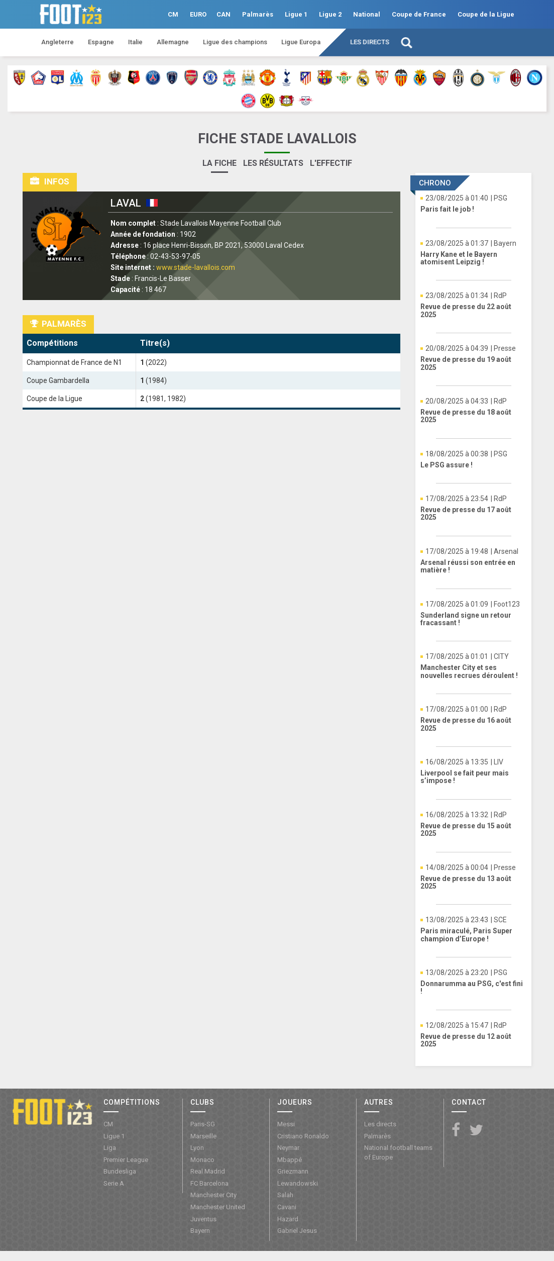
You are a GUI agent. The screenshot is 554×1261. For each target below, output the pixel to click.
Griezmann (292, 1171)
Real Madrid (207, 1171)
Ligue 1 (296, 14)
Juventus (203, 1219)
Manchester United (217, 1207)
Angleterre (57, 42)
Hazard (287, 1219)
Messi (286, 1124)
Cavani (286, 1207)
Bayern (200, 1230)
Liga (109, 1147)
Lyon (197, 1147)
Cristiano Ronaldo (303, 1136)
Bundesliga (119, 1171)
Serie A (113, 1183)
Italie (135, 42)
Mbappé (289, 1159)
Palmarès (257, 14)
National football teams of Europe (398, 1152)
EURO (198, 14)
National (366, 14)
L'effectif (331, 163)
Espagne (101, 42)
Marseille (203, 1136)
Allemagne (173, 42)
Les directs (369, 42)
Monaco (202, 1159)
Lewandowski (297, 1183)
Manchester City (213, 1195)
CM (173, 14)
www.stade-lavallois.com (195, 267)
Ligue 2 (330, 14)
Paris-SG (202, 1124)
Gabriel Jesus (297, 1230)
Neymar (288, 1147)
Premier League (125, 1159)
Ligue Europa (300, 42)
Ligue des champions (235, 42)
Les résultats (273, 163)
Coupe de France (419, 14)
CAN (223, 14)
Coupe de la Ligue (486, 14)
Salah (285, 1195)
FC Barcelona (209, 1183)
